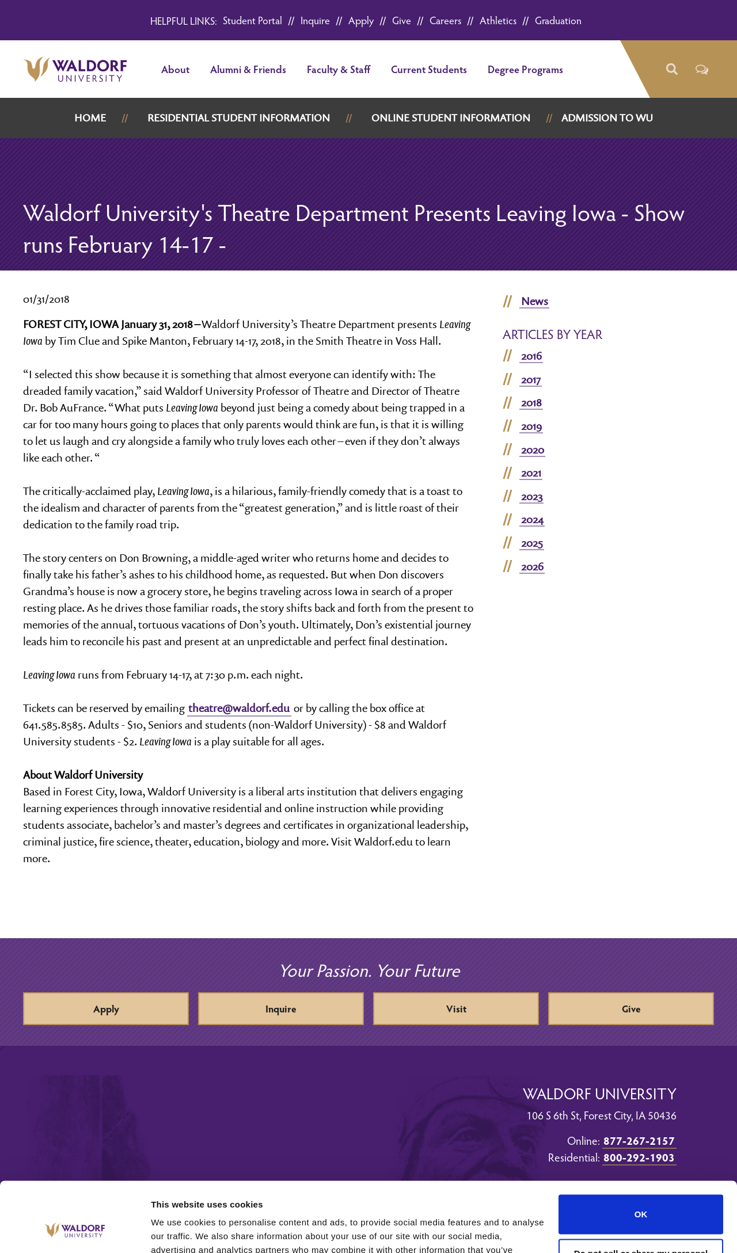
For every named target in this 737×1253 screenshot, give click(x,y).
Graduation (558, 20)
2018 (531, 402)
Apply (361, 20)
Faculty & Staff (338, 69)
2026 (532, 566)
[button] (671, 69)
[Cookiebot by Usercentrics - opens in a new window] (74, 1230)
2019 (531, 425)
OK (641, 1149)
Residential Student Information (238, 118)
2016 (531, 355)
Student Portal (252, 20)
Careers (445, 20)
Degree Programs (525, 69)
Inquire (315, 20)
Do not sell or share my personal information (641, 1193)
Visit (456, 1008)
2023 (531, 496)
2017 (531, 379)
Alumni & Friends (248, 69)
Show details (177, 1230)
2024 (532, 519)
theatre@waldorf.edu (239, 707)
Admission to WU (607, 118)
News (534, 301)
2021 (531, 472)
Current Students (429, 69)
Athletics (498, 20)
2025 (532, 542)
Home (90, 118)
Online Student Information (450, 118)
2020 (532, 449)
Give (401, 20)
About (175, 69)
